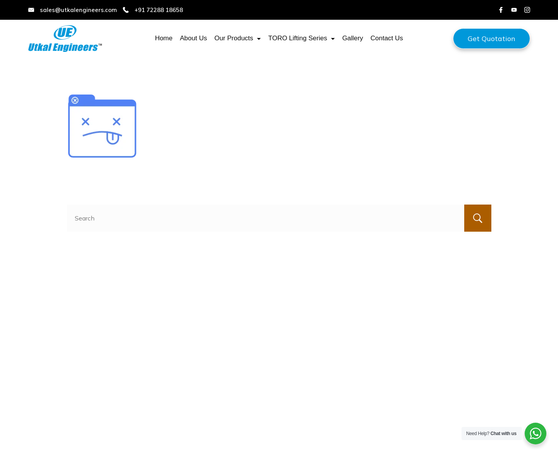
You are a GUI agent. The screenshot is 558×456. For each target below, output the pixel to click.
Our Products (237, 38)
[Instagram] (527, 10)
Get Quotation (491, 38)
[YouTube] (514, 10)
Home (163, 38)
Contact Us (386, 38)
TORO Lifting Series (301, 38)
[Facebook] (501, 10)
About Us (193, 38)
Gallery (352, 38)
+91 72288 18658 (158, 10)
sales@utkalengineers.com (78, 10)
